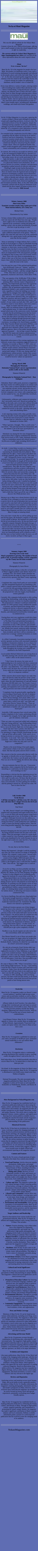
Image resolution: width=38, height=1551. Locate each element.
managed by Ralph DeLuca (18, 153)
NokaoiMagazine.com (19, 2)
